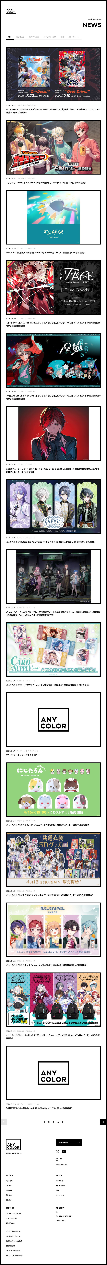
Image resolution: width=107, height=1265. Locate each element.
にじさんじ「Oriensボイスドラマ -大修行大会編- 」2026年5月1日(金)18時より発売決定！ (46, 182)
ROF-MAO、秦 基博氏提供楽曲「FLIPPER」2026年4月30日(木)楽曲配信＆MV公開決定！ (45, 252)
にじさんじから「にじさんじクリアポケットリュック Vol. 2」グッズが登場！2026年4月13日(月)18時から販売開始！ (53, 1037)
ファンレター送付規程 (13, 1250)
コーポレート (74, 36)
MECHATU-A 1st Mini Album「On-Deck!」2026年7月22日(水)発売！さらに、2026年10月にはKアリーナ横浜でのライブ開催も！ (53, 111)
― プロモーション (11, 1218)
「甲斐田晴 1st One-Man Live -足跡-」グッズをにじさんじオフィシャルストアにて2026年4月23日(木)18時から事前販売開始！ (53, 397)
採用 (62, 36)
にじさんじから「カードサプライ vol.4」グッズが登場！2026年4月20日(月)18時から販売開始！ (48, 684)
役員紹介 (9, 1200)
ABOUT (9, 1175)
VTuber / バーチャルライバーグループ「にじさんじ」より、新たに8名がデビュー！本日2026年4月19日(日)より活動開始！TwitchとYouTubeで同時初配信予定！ (53, 613)
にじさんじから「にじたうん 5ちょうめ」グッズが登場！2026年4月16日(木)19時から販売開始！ (47, 825)
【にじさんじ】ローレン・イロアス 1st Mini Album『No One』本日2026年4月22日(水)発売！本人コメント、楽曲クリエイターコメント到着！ (53, 470)
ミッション (9, 1181)
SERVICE (10, 1208)
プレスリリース (30, 105)
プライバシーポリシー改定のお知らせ (22, 755)
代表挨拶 (9, 1190)
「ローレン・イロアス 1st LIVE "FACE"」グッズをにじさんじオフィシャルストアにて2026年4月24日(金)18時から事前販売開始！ (53, 324)
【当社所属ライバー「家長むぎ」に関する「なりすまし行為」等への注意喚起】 (39, 1108)
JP (57, 1159)
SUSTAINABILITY (64, 1216)
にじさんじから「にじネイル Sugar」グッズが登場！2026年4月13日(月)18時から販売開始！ (47, 965)
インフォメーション (33, 751)
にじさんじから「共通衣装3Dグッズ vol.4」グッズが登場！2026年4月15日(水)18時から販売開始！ (49, 895)
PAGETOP (63, 1142)
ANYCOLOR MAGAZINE (14, 1255)
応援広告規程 (10, 1246)
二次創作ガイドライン (13, 1236)
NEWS (59, 1175)
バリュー (9, 1185)
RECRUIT (60, 1208)
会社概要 (9, 1195)
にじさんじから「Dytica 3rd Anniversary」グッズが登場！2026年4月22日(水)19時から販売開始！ (50, 541)
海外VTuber (34, 36)
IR (57, 1212)
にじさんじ (20, 36)
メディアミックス (50, 36)
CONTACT (61, 1220)
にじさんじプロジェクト (13, 1213)
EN (61, 1159)
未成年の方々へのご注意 (14, 1241)
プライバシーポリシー (13, 1231)
